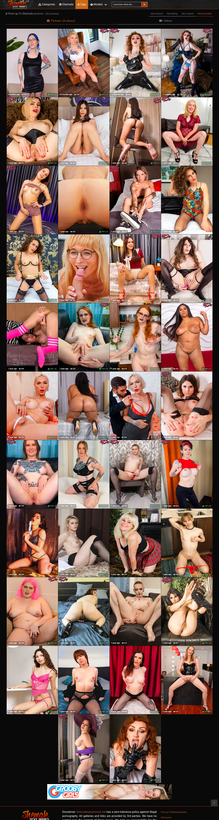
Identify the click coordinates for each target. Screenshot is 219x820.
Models (96, 4)
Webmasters (166, 817)
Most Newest (157, 13)
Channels (66, 4)
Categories (46, 4)
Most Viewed (188, 13)
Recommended (204, 13)
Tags (82, 4)
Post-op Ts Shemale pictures (174, 812)
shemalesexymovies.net (91, 812)
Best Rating (172, 13)
